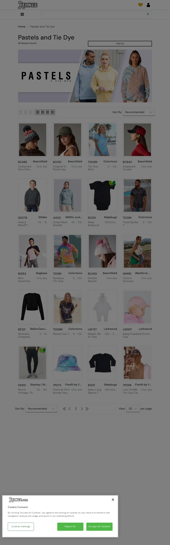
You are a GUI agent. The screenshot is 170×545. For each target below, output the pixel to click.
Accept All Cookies (99, 526)
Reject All (70, 526)
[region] (60, 516)
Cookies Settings (20, 526)
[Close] (113, 499)
